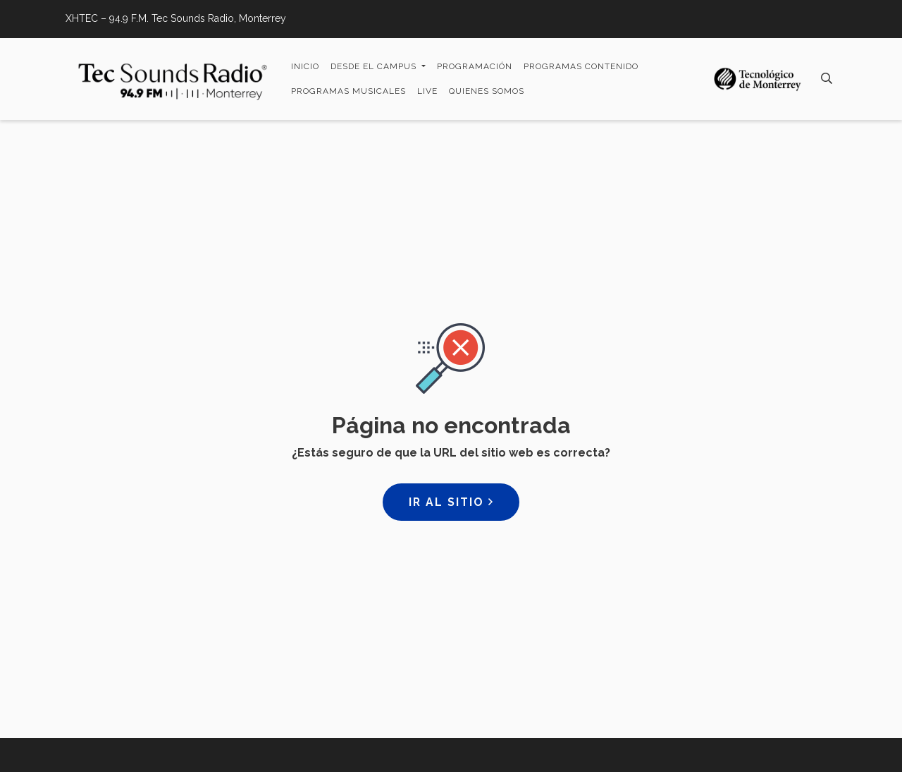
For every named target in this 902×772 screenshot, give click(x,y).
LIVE (427, 91)
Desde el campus (374, 66)
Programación (474, 66)
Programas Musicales (348, 91)
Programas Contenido (581, 66)
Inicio (305, 66)
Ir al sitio (451, 502)
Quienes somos (486, 91)
